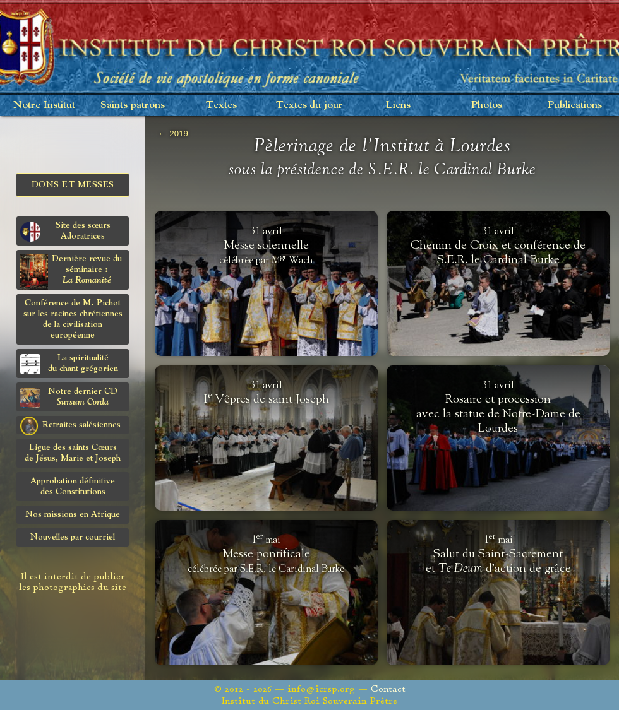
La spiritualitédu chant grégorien (69, 363)
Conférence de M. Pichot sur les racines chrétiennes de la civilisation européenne (73, 319)
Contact (388, 689)
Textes (221, 105)
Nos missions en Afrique (72, 514)
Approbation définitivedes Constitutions (72, 486)
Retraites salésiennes (70, 425)
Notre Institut (44, 105)
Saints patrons (132, 105)
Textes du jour (309, 105)
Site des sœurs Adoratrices (65, 231)
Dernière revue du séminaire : (71, 272)
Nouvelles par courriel (72, 537)
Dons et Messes (73, 184)
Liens (398, 105)
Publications (575, 105)
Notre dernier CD (68, 397)
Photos (486, 105)
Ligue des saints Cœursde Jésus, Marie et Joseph (73, 453)
